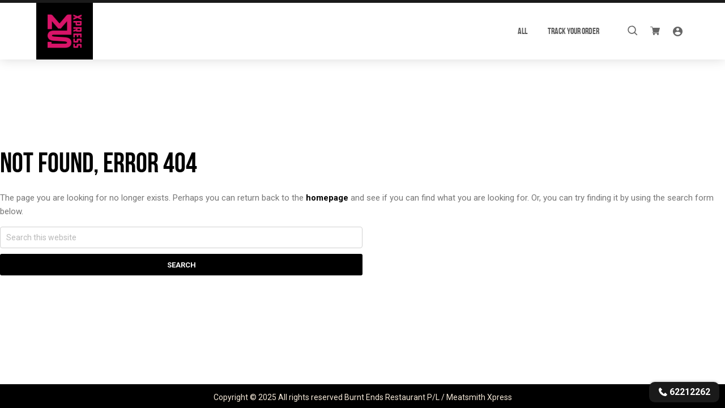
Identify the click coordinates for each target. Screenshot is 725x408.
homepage (327, 198)
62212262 (684, 391)
